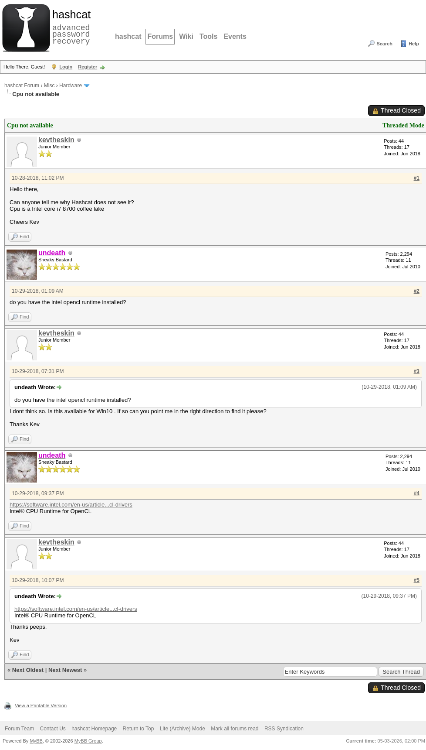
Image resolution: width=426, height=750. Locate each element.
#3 (416, 371)
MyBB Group (88, 740)
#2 (416, 291)
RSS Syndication (284, 729)
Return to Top (138, 729)
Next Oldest (28, 670)
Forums (160, 36)
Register (87, 66)
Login (65, 66)
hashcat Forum (21, 85)
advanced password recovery (69, 26)
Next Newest (65, 670)
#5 (416, 580)
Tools (208, 36)
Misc (49, 85)
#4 (416, 493)
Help (414, 43)
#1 (416, 178)
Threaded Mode (403, 125)
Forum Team (19, 729)
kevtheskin (56, 140)
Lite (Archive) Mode (182, 729)
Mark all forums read (234, 729)
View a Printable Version (41, 705)
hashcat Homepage (94, 729)
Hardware (70, 85)
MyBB (36, 740)
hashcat (128, 36)
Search (384, 43)
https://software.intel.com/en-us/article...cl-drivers (71, 504)
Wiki (186, 36)
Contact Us (52, 729)
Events (234, 36)
